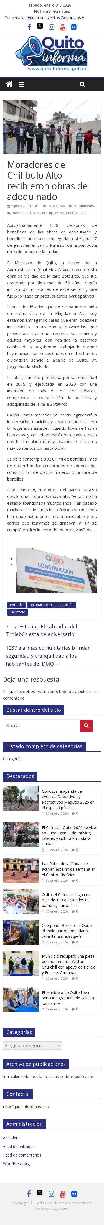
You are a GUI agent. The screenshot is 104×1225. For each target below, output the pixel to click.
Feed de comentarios (22, 1155)
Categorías (12, 758)
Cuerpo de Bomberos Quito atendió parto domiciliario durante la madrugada (67, 931)
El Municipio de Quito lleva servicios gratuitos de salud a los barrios (68, 998)
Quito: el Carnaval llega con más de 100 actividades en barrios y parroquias (66, 900)
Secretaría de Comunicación (51, 605)
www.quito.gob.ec (52, 1208)
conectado (58, 691)
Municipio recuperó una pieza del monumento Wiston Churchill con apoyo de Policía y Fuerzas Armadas (68, 964)
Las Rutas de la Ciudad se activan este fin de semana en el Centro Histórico (69, 869)
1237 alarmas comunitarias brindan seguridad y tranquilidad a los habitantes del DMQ (48, 655)
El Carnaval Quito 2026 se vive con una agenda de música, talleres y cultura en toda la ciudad (69, 836)
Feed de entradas (18, 1146)
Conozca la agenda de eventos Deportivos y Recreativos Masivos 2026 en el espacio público (68, 799)
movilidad (20, 212)
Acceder (10, 1137)
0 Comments (81, 206)
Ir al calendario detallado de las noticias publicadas (48, 1076)
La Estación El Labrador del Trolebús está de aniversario (41, 630)
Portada (16, 605)
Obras (35, 212)
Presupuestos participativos (64, 212)
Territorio (17, 612)
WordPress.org (16, 1163)
